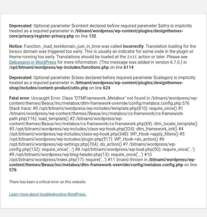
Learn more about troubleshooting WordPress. (48, 195)
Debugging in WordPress (32, 63)
